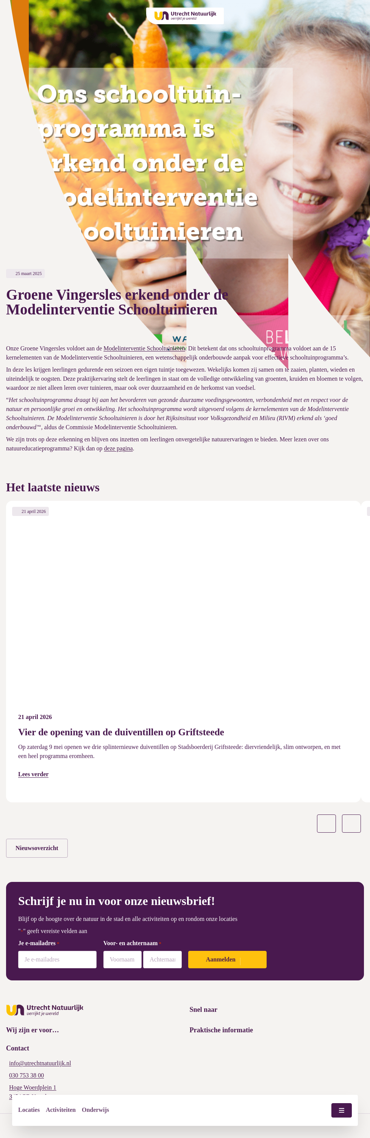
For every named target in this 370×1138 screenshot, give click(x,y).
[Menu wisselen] (341, 1110)
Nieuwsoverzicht (37, 848)
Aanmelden (221, 959)
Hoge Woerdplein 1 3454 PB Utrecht (32, 1092)
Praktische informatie (221, 1030)
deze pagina (118, 448)
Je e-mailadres (38, 943)
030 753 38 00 (26, 1075)
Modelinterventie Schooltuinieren (144, 348)
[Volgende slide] (351, 823)
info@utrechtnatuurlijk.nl (40, 1063)
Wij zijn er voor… (32, 1030)
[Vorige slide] (326, 823)
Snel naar (204, 1009)
